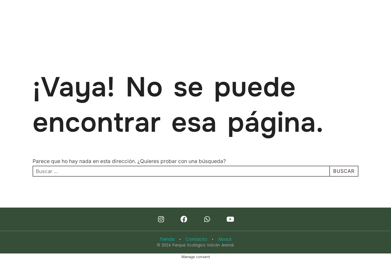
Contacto (196, 239)
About (223, 239)
